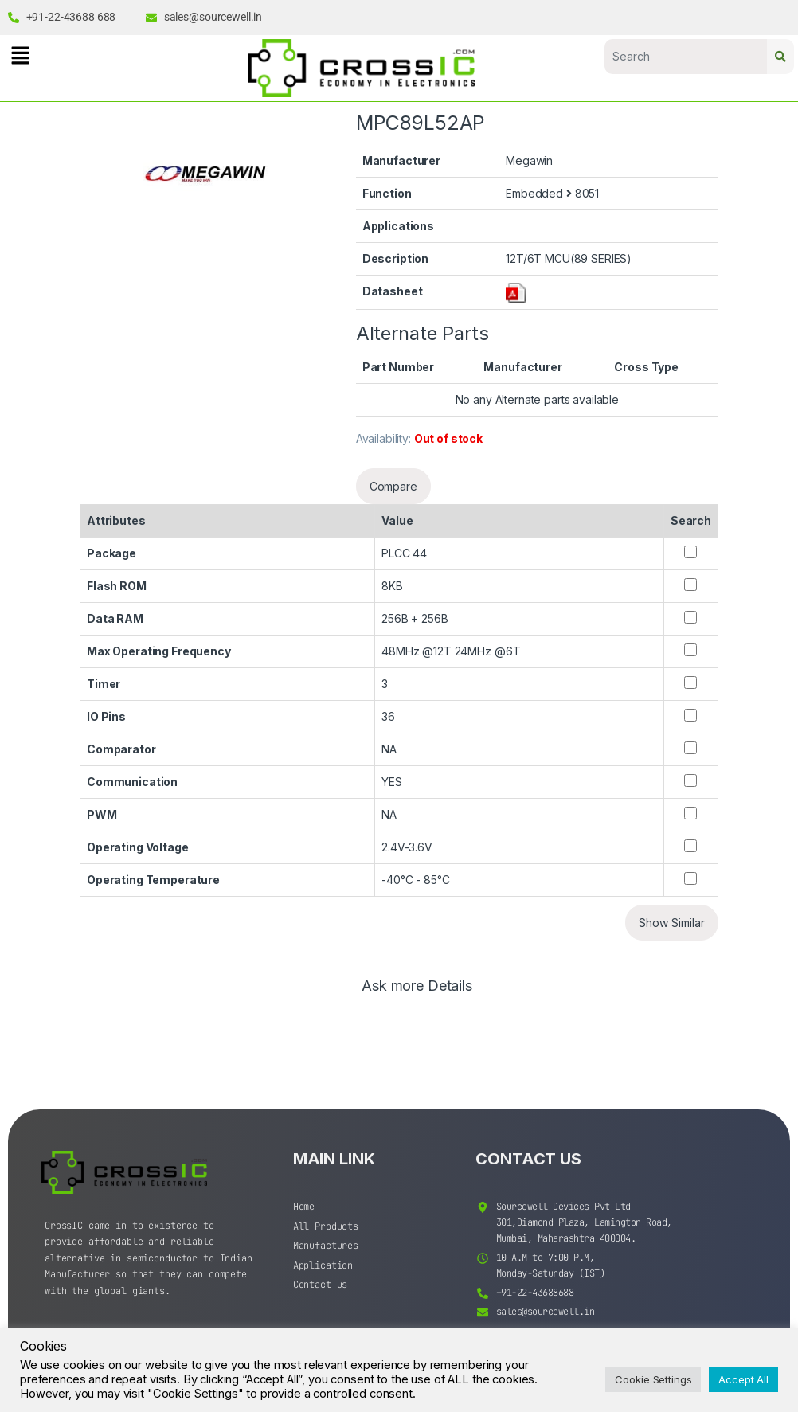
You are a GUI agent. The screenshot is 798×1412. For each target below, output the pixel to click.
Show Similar (672, 922)
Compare (393, 486)
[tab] (417, 993)
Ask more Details (417, 986)
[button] (20, 55)
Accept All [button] (743, 1379)
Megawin (529, 160)
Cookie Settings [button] (653, 1379)
